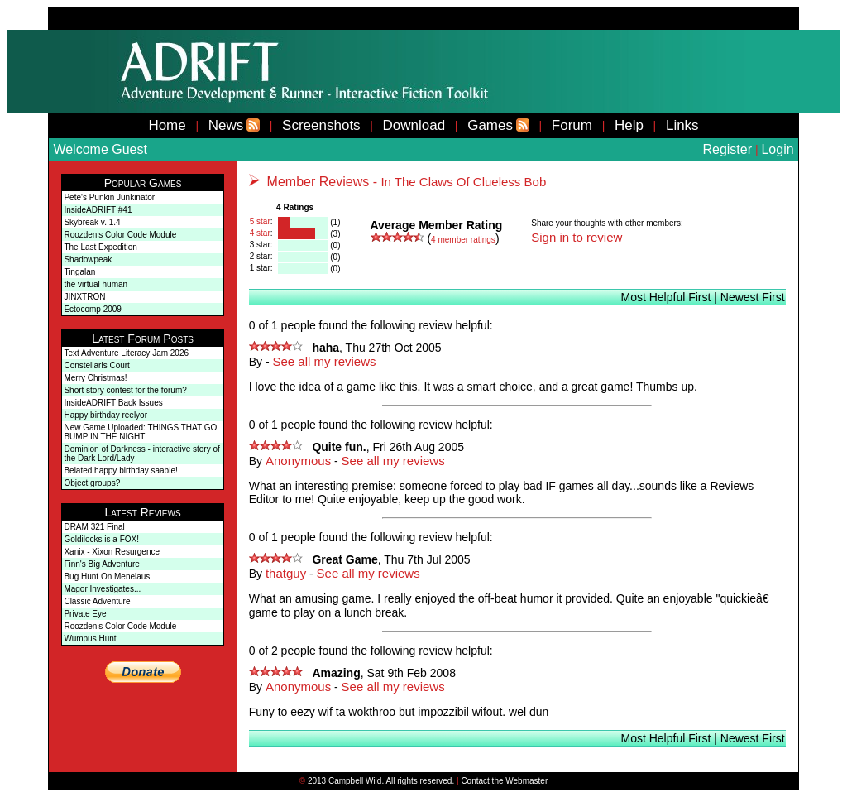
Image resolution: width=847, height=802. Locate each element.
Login (777, 149)
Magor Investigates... (102, 588)
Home (166, 125)
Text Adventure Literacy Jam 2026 (126, 353)
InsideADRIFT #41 (98, 209)
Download (414, 125)
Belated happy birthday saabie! (120, 470)
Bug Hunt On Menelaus (107, 576)
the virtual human (95, 284)
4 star (260, 233)
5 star (260, 221)
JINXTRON (84, 296)
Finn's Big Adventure (101, 564)
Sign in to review (576, 237)
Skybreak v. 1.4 (92, 222)
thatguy (286, 573)
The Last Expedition (100, 247)
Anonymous (298, 461)
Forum (572, 125)
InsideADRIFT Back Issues (113, 402)
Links (682, 125)
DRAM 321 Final (94, 526)
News (226, 125)
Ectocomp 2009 (93, 309)
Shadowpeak (88, 259)
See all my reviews (324, 361)
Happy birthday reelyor (105, 415)
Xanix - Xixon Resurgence (112, 551)
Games (490, 125)
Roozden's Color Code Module (120, 234)
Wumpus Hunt (90, 638)
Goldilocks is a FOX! (101, 539)
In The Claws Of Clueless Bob (463, 182)
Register (727, 149)
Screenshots (321, 125)
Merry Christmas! (95, 377)
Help (629, 125)
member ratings (463, 239)
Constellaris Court (96, 365)
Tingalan (79, 271)
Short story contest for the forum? (125, 390)
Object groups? (92, 482)
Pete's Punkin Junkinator (109, 197)
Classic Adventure (97, 601)
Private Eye (85, 613)
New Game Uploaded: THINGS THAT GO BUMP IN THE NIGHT (140, 432)
